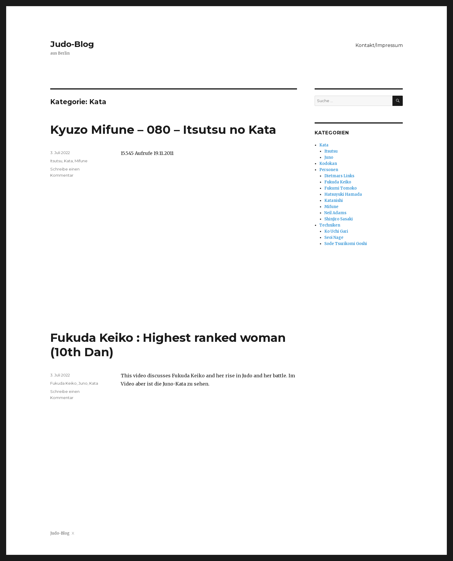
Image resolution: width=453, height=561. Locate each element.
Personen (328, 169)
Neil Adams (335, 212)
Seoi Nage (333, 237)
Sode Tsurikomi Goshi (345, 243)
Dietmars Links (339, 175)
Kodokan (328, 163)
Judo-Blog (72, 44)
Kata (68, 160)
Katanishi (333, 200)
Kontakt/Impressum (379, 45)
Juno (83, 383)
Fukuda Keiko (63, 383)
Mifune (81, 160)
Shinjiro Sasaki (338, 219)
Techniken (329, 225)
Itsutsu (56, 160)
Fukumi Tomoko (340, 188)
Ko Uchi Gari (336, 231)
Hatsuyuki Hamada (343, 194)
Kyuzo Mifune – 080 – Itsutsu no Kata (163, 129)
